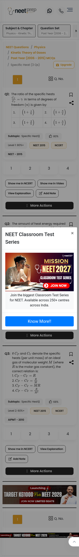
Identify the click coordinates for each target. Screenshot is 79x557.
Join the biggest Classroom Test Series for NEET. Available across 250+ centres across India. (39, 300)
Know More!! (39, 321)
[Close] (72, 233)
